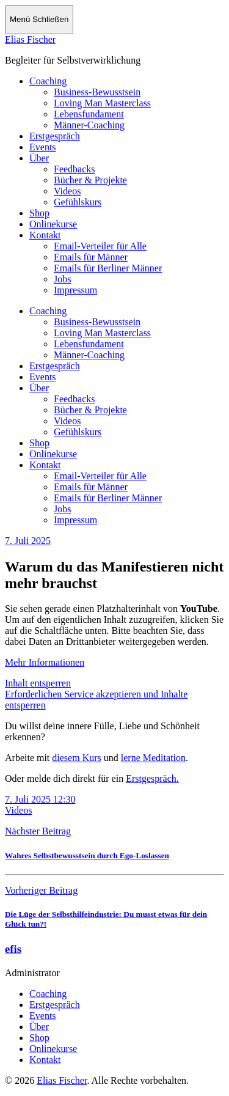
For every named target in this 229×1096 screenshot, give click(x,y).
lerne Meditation (153, 757)
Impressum (75, 290)
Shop (39, 213)
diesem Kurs (76, 757)
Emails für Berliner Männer (108, 268)
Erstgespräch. (152, 778)
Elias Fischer (30, 39)
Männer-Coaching (89, 125)
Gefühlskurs (77, 202)
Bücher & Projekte (90, 180)
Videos (67, 191)
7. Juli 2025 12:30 (40, 799)
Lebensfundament (89, 114)
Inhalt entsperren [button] (38, 683)
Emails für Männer (91, 257)
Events (42, 147)
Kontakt (45, 235)
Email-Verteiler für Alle (100, 246)
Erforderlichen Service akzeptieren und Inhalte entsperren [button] (96, 699)
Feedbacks (74, 169)
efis (13, 949)
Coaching (48, 81)
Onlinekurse (53, 224)
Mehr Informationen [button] (44, 662)
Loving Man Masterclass (102, 103)
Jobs (62, 279)
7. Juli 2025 (28, 540)
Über (39, 158)
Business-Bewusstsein (97, 92)
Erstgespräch (54, 136)
